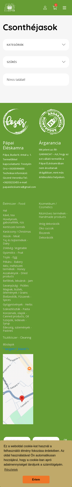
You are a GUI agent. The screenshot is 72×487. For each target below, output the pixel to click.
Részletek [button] (11, 469)
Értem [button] (36, 479)
